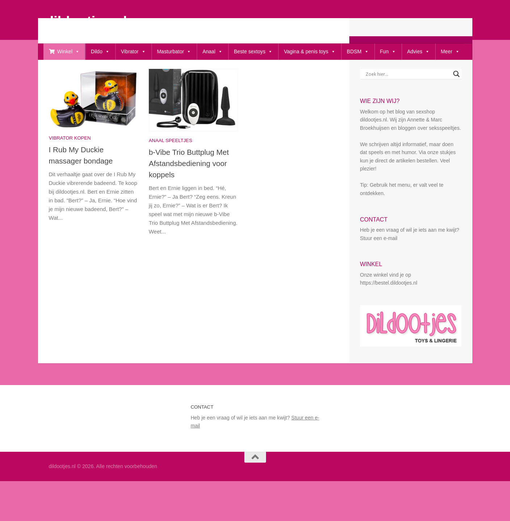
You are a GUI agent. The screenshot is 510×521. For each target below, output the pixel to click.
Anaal (212, 52)
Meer (450, 52)
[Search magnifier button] (456, 97)
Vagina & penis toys (310, 52)
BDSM (357, 52)
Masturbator (174, 52)
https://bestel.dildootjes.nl (388, 306)
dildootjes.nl (86, 21)
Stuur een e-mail (378, 262)
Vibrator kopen (70, 161)
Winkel (68, 52)
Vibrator (133, 52)
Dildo (100, 52)
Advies (418, 52)
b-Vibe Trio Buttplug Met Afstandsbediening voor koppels (189, 186)
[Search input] (408, 97)
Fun (388, 52)
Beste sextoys (253, 52)
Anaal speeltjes (170, 164)
